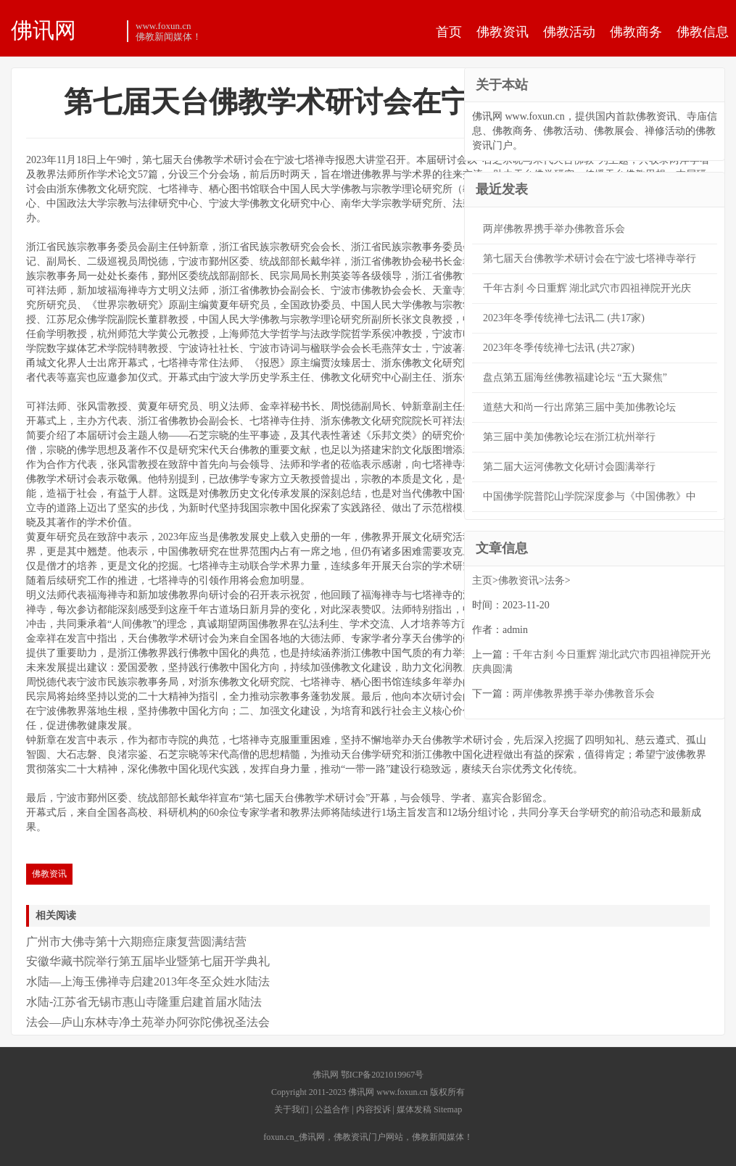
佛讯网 (43, 29)
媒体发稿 (414, 1109)
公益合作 (332, 1109)
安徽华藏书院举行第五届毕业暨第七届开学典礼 (148, 961)
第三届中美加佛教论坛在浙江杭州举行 (569, 436)
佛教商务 (636, 32)
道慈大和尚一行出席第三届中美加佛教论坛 (579, 407)
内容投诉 (373, 1109)
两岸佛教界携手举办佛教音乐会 (554, 228)
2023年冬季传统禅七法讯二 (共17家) (564, 318)
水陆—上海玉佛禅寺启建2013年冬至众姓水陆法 (148, 981)
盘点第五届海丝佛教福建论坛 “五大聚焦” (575, 377)
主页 (482, 580)
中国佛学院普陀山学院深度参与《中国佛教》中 (589, 496)
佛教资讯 (502, 32)
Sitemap (448, 1109)
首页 (449, 32)
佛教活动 (569, 32)
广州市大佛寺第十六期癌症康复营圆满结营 (136, 941)
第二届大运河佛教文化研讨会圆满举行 (569, 466)
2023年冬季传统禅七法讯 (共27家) (558, 347)
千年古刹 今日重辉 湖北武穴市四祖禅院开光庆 (587, 288)
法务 (555, 580)
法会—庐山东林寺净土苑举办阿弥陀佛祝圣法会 (148, 1022)
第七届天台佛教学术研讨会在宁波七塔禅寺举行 (589, 258)
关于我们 (291, 1109)
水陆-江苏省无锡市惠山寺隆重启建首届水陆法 (144, 1002)
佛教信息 (703, 32)
